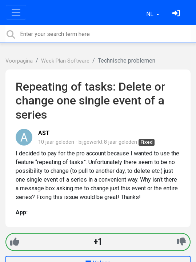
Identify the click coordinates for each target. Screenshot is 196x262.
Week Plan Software (65, 61)
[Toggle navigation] (16, 12)
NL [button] (150, 14)
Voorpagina (19, 61)
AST (44, 133)
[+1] (14, 242)
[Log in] (177, 14)
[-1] (181, 242)
